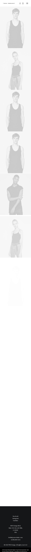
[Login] (19, 3)
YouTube (15, 520)
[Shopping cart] (22, 3)
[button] (27, 3)
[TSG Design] (9, 3)
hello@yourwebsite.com (15, 537)
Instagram (15, 518)
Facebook (15, 516)
